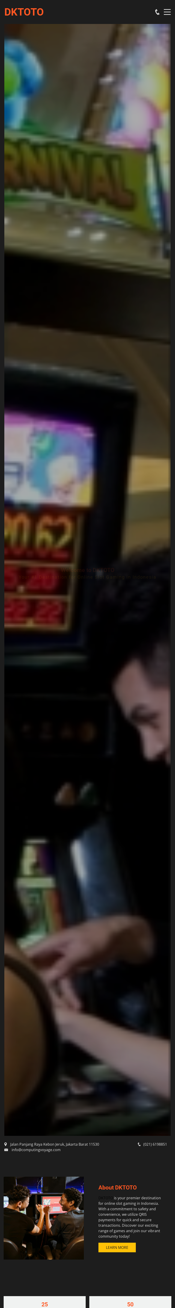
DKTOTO (105, 1197)
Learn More (117, 1247)
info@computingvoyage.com (36, 1149)
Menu (167, 9)
